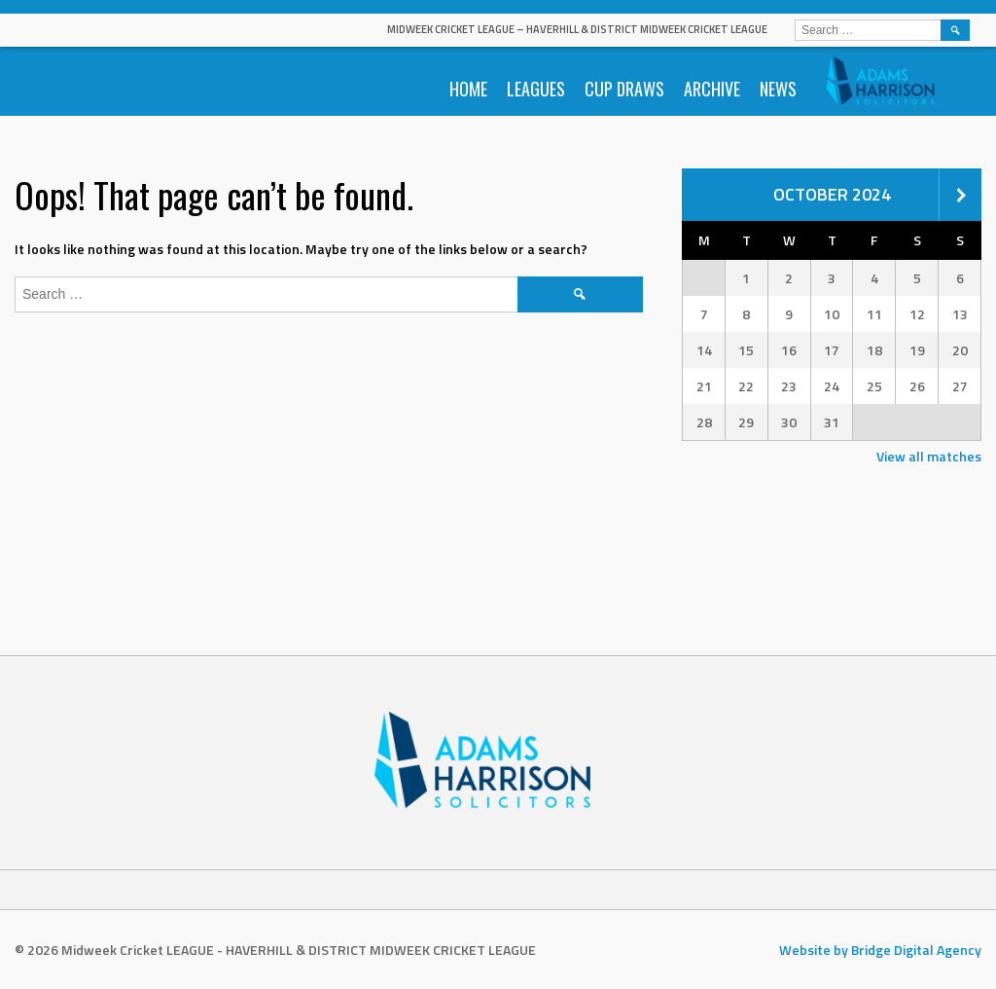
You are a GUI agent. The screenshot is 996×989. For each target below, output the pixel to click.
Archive (712, 88)
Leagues (536, 88)
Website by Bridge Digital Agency (880, 949)
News (778, 88)
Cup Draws (624, 88)
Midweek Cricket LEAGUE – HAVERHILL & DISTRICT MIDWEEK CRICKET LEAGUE (577, 29)
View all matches (928, 456)
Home (468, 88)
